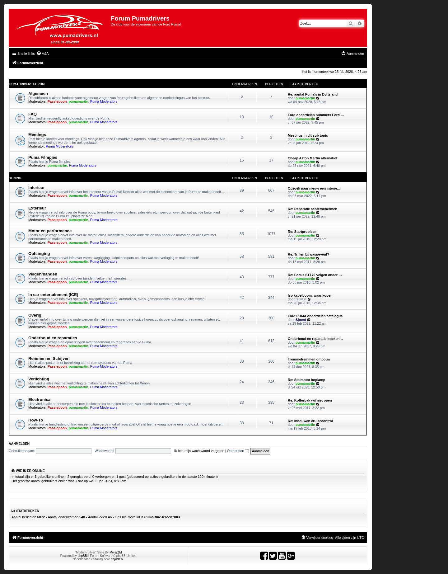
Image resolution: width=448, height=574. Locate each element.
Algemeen (38, 93)
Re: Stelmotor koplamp (306, 380)
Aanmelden (19, 443)
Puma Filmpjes (42, 157)
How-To (35, 420)
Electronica (39, 399)
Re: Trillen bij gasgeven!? (308, 254)
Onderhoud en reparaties (52, 338)
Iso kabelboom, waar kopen (310, 295)
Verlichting (38, 379)
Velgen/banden (42, 274)
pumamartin (78, 101)
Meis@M (116, 552)
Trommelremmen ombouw (309, 359)
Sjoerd (301, 320)
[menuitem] (42, 53)
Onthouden (238, 451)
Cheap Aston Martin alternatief (312, 158)
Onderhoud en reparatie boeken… (315, 339)
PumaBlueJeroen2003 (162, 517)
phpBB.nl (117, 559)
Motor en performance (50, 230)
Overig (34, 315)
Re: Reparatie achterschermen (312, 209)
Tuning (15, 178)
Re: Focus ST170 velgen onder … (315, 275)
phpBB (82, 556)
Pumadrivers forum (26, 84)
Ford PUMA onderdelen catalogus (315, 316)
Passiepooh (57, 101)
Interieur (36, 187)
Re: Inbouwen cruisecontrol (310, 421)
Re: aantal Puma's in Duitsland (313, 94)
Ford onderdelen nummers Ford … (316, 115)
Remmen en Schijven (49, 358)
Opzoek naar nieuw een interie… (314, 188)
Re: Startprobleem (302, 231)
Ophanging (39, 253)
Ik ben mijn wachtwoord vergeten (199, 451)
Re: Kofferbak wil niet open (310, 400)
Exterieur (37, 208)
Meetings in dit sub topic (308, 135)
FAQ (32, 114)
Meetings (37, 134)
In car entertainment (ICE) (53, 294)
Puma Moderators (103, 101)
